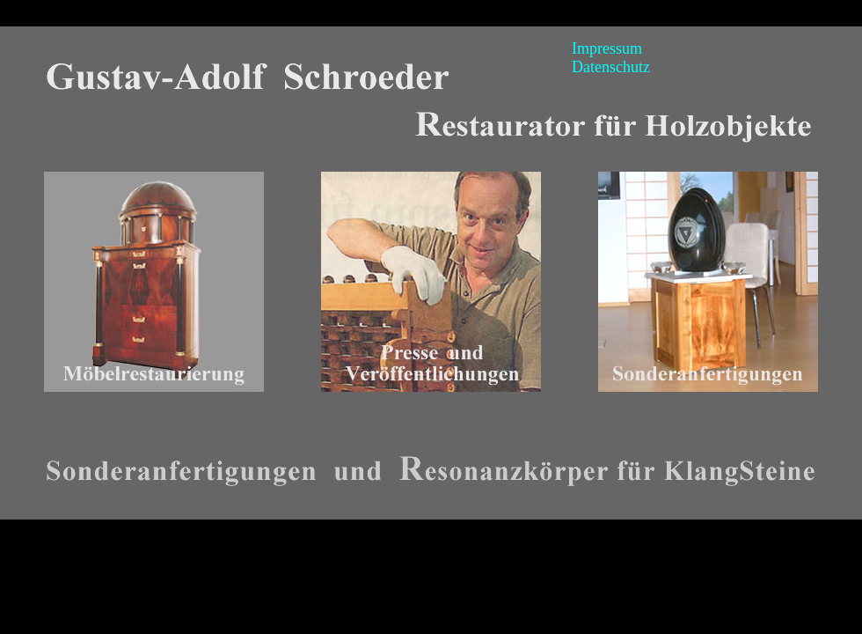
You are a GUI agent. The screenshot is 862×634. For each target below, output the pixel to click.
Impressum (607, 48)
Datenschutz (611, 67)
